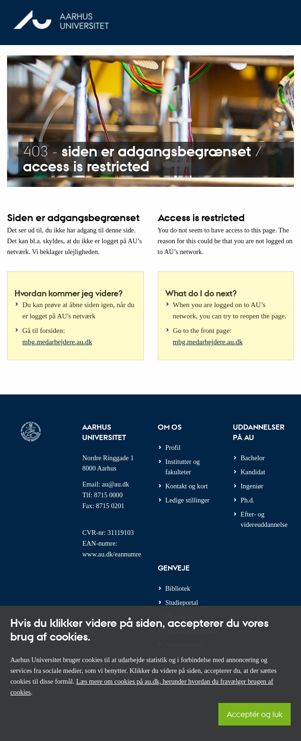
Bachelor (252, 458)
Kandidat (252, 472)
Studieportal (181, 602)
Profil (173, 447)
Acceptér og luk (254, 714)
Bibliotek (177, 588)
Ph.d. (247, 500)
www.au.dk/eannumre (111, 554)
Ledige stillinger (187, 500)
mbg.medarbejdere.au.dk (58, 342)
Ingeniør (251, 486)
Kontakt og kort (186, 486)
